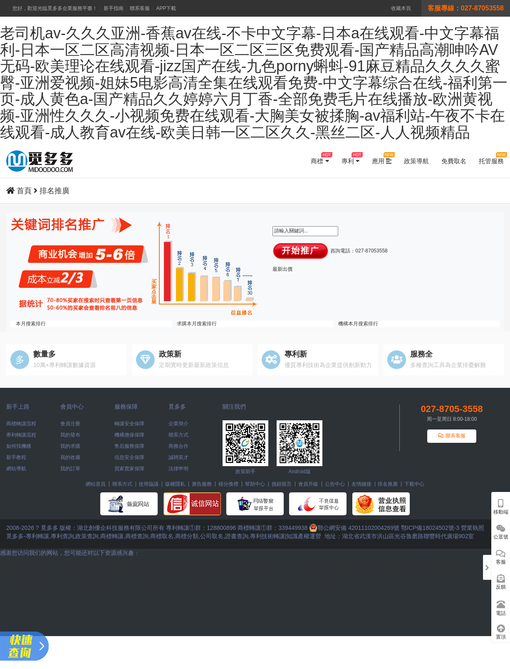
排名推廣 (54, 191)
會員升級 (308, 484)
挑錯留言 (282, 484)
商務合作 (178, 446)
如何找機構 (18, 446)
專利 (350, 158)
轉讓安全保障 (129, 424)
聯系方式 (178, 435)
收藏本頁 (401, 8)
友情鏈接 (361, 484)
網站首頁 (96, 484)
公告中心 (335, 484)
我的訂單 (70, 469)
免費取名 (453, 161)
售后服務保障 (129, 446)
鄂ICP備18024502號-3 (430, 527)
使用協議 (148, 484)
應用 (381, 158)
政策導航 (416, 161)
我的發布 (70, 435)
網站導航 (16, 469)
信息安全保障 (129, 457)
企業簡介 (178, 424)
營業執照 (472, 527)
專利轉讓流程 (21, 435)
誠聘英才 (178, 457)
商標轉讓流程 (21, 424)
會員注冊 (70, 424)
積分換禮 (228, 484)
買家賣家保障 (129, 469)
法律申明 (178, 469)
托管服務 (491, 158)
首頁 (24, 191)
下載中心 (414, 484)
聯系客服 (140, 8)
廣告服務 (202, 484)
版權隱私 (175, 484)
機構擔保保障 (129, 435)
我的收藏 (70, 457)
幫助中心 (255, 484)
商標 (320, 158)
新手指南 (114, 8)
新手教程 (16, 457)
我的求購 (70, 446)
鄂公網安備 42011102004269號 (354, 528)
